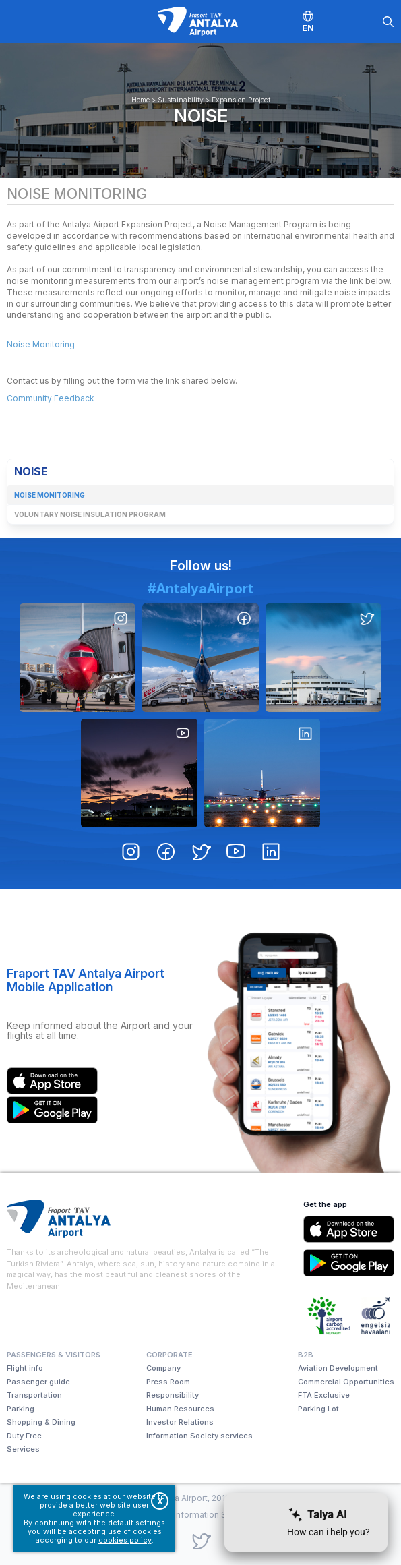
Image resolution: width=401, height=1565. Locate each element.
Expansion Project (241, 100)
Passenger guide (38, 1381)
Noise (201, 115)
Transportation (34, 1395)
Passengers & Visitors (53, 1354)
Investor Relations (180, 1422)
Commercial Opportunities (346, 1381)
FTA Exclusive (324, 1395)
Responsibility (172, 1395)
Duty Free (24, 1435)
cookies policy (125, 1540)
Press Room (168, 1381)
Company (163, 1368)
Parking (20, 1408)
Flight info (25, 1368)
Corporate (169, 1354)
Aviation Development (338, 1368)
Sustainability (181, 100)
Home (140, 100)
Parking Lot (318, 1408)
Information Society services (199, 1435)
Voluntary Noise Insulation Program (90, 514)
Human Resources (180, 1408)
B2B (305, 1354)
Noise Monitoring (41, 344)
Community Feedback (50, 398)
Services (23, 1449)
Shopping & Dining (41, 1422)
